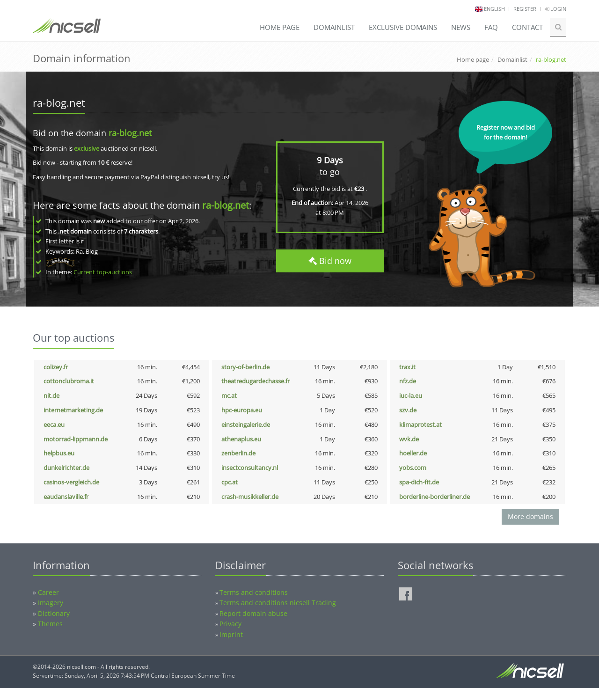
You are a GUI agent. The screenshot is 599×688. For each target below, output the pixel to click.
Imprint (231, 634)
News (460, 27)
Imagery (50, 602)
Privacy (230, 623)
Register (524, 8)
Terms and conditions (253, 592)
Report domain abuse (253, 613)
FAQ (491, 27)
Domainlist (334, 27)
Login (555, 8)
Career (48, 592)
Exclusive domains (403, 27)
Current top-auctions (102, 272)
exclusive (86, 148)
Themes (50, 623)
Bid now (329, 260)
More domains (530, 516)
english (494, 8)
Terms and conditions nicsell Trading (277, 602)
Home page (280, 27)
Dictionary (54, 613)
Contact (527, 27)
